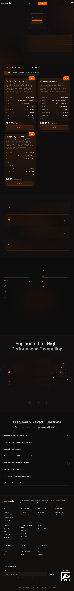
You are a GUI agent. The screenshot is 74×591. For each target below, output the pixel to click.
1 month (8, 72)
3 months (14, 72)
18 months (36, 72)
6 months (21, 72)
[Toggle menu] (72, 3)
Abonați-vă (53, 574)
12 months (29, 72)
